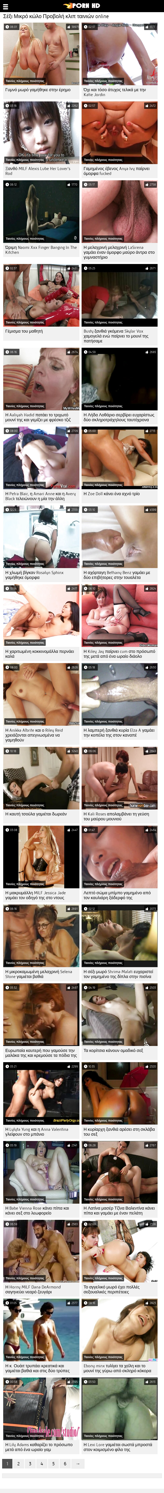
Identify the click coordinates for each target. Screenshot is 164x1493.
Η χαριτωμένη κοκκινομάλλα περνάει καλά (39, 654)
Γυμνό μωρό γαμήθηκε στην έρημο (37, 89)
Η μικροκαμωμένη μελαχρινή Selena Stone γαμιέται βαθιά (38, 974)
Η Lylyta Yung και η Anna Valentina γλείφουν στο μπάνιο (36, 1132)
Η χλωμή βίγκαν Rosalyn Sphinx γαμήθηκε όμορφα (34, 575)
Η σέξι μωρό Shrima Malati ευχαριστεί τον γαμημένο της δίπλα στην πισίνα (118, 974)
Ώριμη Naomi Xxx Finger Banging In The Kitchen (41, 250)
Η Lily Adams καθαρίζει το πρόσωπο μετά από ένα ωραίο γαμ (39, 1447)
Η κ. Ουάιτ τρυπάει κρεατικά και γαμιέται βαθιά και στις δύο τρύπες (37, 1368)
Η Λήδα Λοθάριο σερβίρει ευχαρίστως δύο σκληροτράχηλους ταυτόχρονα (119, 417)
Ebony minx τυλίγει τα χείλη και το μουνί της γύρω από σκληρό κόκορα (117, 1368)
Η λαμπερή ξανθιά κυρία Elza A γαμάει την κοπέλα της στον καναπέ (119, 733)
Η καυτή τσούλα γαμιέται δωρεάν (36, 814)
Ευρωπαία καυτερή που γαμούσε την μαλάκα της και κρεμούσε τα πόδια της (41, 1053)
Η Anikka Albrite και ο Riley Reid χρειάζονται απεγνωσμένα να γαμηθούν (34, 735)
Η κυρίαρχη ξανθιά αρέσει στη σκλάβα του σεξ (119, 1132)
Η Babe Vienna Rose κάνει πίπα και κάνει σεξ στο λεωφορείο (37, 1211)
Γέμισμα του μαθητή (24, 331)
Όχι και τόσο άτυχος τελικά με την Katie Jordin (115, 92)
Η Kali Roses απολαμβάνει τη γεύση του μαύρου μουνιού (116, 816)
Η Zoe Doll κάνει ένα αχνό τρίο (112, 493)
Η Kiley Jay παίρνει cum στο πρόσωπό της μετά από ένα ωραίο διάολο (119, 654)
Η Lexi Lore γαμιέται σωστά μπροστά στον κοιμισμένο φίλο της (118, 1447)
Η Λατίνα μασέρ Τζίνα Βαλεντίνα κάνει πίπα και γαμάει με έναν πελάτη (119, 1211)
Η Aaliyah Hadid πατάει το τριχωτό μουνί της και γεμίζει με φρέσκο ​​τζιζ (38, 417)
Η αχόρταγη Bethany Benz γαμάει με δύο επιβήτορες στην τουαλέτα (117, 575)
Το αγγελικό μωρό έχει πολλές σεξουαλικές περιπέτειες (112, 1289)
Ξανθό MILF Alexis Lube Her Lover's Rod (37, 171)
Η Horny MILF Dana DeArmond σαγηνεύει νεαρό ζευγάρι (33, 1289)
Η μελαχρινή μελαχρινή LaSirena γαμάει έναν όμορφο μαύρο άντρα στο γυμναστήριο (119, 252)
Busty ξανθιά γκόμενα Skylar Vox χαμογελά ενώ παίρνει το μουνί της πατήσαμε (116, 336)
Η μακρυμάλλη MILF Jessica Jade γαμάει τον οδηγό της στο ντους (35, 895)
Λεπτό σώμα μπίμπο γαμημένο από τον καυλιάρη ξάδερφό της (117, 895)
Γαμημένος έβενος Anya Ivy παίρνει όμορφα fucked (117, 171)
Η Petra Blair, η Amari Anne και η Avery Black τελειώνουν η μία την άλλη (40, 496)
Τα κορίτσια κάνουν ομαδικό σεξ (113, 1050)
